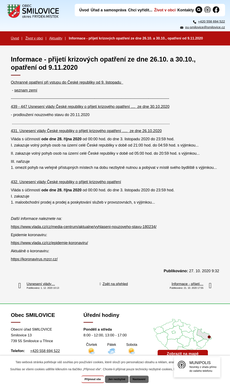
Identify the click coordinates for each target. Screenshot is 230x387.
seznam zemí (25, 90)
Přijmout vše (88, 379)
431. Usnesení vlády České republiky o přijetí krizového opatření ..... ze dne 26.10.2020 (86, 131)
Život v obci (34, 38)
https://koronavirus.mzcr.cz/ (34, 259)
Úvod (15, 38)
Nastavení (143, 379)
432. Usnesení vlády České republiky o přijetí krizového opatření (66, 182)
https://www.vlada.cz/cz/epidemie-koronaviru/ (49, 243)
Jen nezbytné (116, 379)
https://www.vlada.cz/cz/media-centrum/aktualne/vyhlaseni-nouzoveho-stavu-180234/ (84, 227)
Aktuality (55, 38)
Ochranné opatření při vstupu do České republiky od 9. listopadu (67, 82)
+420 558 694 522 (211, 21)
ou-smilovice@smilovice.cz (205, 27)
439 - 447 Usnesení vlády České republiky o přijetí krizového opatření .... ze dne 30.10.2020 (90, 106)
